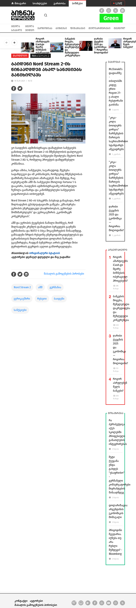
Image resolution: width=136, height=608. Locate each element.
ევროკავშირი (22, 298)
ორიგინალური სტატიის (44, 253)
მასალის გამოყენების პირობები (64, 273)
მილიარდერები (99, 28)
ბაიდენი (59, 298)
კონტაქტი (21, 600)
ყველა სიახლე (16, 28)
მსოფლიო (20, 55)
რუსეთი (42, 298)
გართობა (59, 3)
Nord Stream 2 (22, 287)
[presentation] (7, 43)
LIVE (119, 3)
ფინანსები (77, 28)
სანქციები (20, 310)
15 (74, 602)
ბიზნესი (77, 3)
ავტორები (36, 600)
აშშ (40, 287)
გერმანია (55, 287)
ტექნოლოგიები (124, 28)
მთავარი (20, 3)
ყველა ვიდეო (29, 28)
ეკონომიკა (44, 28)
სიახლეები (40, 3)
